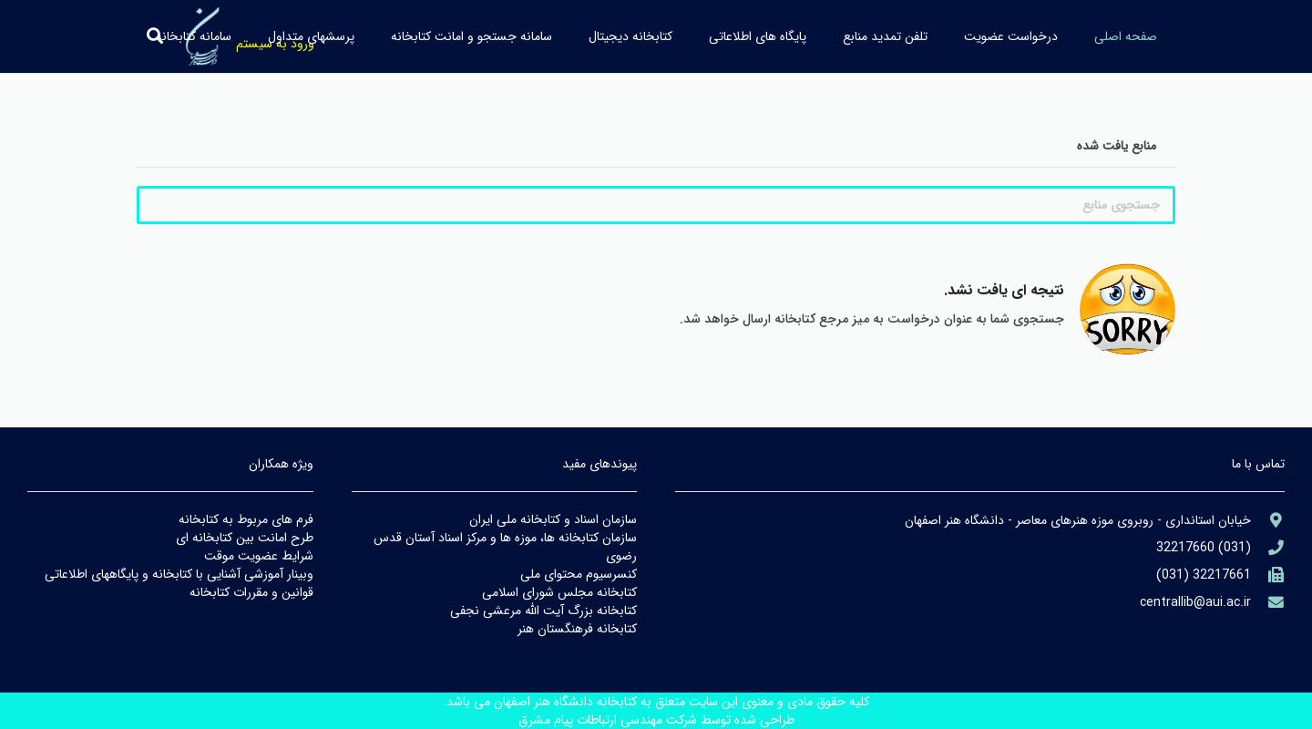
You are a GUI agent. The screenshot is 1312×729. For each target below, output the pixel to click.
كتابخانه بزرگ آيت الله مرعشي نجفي (543, 611)
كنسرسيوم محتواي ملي (578, 574)
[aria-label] (1268, 521)
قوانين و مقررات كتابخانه (251, 592)
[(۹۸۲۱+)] (1268, 575)
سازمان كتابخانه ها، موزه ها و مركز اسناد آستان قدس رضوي (505, 547)
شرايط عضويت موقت (258, 556)
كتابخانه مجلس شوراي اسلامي (559, 592)
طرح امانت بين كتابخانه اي (244, 538)
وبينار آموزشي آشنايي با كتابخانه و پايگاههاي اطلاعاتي (179, 574)
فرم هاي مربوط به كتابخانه (246, 519)
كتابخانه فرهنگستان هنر (577, 629)
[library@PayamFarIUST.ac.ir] (1268, 603)
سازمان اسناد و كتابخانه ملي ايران (553, 519)
